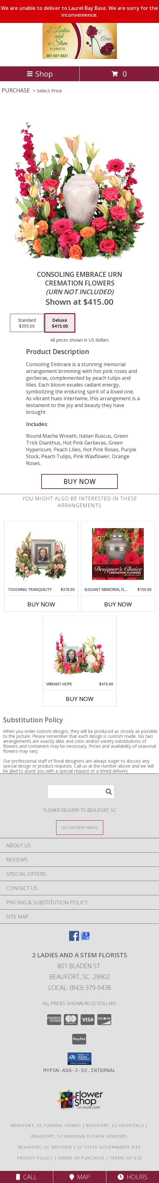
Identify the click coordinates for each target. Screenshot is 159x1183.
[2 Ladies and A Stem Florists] (79, 57)
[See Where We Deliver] (79, 827)
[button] (79, 1058)
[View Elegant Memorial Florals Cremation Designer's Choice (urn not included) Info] (118, 554)
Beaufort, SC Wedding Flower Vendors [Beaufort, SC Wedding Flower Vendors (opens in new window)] (79, 1136)
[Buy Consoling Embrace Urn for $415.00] (79, 481)
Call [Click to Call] (26, 1177)
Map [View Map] (79, 1177)
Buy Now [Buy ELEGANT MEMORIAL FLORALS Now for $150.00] (118, 604)
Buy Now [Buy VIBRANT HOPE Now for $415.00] (80, 699)
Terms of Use (126, 1158)
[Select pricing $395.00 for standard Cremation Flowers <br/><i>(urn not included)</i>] (27, 323)
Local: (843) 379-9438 (79, 987)
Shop (40, 74)
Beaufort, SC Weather (45, 1147)
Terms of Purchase (81, 1158)
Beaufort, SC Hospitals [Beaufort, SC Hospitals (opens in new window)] (115, 1125)
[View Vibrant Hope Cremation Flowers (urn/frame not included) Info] (79, 648)
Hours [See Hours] (132, 1177)
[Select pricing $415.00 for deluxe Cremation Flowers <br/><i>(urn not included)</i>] (59, 323)
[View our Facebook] (74, 938)
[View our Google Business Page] (85, 938)
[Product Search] (80, 792)
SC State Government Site (109, 1147)
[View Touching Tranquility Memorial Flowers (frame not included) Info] (41, 554)
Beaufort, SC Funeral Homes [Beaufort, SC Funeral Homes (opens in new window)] (46, 1125)
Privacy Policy (35, 1158)
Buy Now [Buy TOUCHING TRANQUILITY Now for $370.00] (41, 604)
